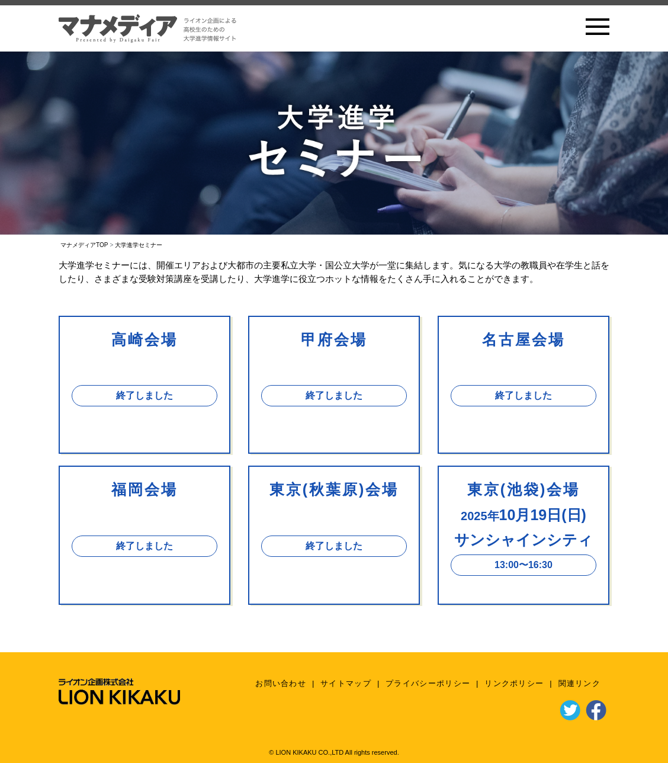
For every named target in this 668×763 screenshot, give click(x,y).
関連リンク (579, 683)
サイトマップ (345, 683)
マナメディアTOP (84, 245)
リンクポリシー (514, 683)
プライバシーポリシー (428, 683)
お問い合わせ (280, 683)
